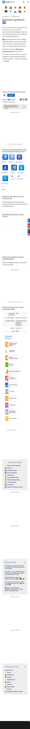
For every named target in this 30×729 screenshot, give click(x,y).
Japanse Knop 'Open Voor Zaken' (13, 344)
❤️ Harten (8, 677)
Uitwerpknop (10, 482)
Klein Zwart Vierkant (13, 465)
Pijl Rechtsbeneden (12, 480)
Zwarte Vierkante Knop (14, 487)
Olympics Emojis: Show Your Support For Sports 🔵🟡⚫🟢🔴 (14, 578)
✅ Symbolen (16, 16)
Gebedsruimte (11, 470)
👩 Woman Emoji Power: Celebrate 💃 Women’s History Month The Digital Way (14, 589)
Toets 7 (8, 468)
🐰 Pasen (8, 672)
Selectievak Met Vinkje (12, 411)
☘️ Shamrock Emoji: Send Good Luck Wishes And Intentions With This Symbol (14, 567)
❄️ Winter (8, 689)
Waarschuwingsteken (13, 371)
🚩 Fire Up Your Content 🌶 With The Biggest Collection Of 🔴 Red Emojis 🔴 (14, 583)
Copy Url (23, 106)
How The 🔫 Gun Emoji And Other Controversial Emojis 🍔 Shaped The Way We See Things (15, 573)
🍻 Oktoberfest (10, 679)
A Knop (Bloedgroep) (13, 378)
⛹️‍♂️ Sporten (8, 684)
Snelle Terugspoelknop (13, 357)
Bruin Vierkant (11, 473)
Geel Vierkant (13, 418)
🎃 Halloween (9, 675)
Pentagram (12, 405)
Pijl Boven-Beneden (12, 351)
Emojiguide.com (6, 16)
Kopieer (11, 95)
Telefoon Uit (12, 398)
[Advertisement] (15, 725)
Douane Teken (13, 384)
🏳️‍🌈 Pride (7, 682)
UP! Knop (11, 391)
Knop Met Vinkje (11, 477)
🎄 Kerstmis (9, 670)
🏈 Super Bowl (10, 687)
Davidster (9, 484)
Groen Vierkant (11, 364)
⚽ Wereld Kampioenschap (14, 691)
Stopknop (9, 475)
